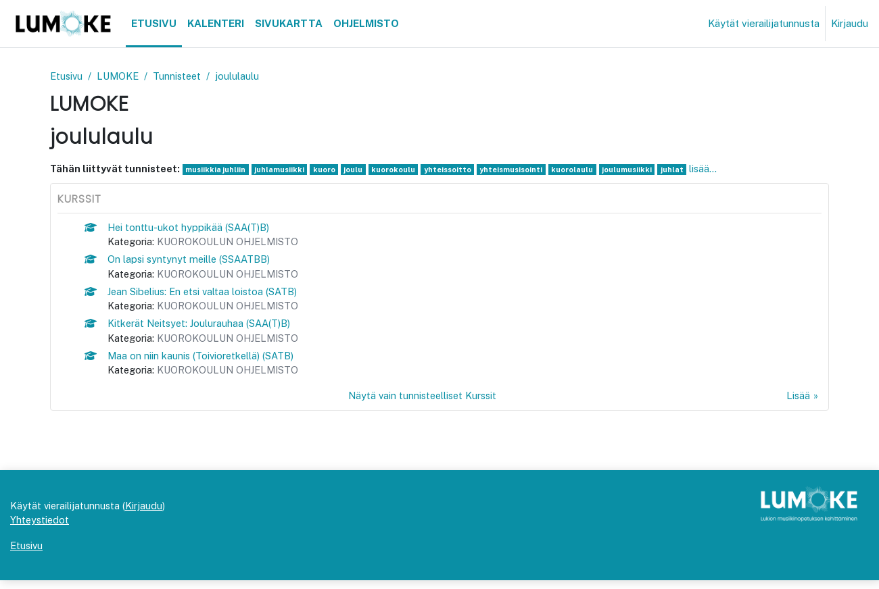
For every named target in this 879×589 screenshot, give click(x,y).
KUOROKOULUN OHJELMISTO (232, 243)
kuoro (327, 170)
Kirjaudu (849, 23)
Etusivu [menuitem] (153, 23)
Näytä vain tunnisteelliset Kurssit (422, 401)
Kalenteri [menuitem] (215, 23)
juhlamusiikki (282, 170)
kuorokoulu (397, 170)
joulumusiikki (635, 170)
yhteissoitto (452, 170)
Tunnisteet (182, 76)
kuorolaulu (580, 170)
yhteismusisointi (517, 170)
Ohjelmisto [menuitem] (366, 23)
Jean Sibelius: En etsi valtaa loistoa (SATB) (206, 294)
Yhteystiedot (40, 528)
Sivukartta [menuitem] (289, 23)
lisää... (712, 169)
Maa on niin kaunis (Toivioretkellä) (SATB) (203, 360)
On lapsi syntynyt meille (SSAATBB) (191, 261)
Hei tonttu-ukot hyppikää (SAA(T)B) (190, 228)
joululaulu (243, 76)
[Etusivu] (63, 23)
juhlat (680, 170)
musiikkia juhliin (217, 170)
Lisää (798, 401)
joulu (357, 170)
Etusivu (67, 76)
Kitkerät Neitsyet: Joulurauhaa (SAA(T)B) (202, 327)
